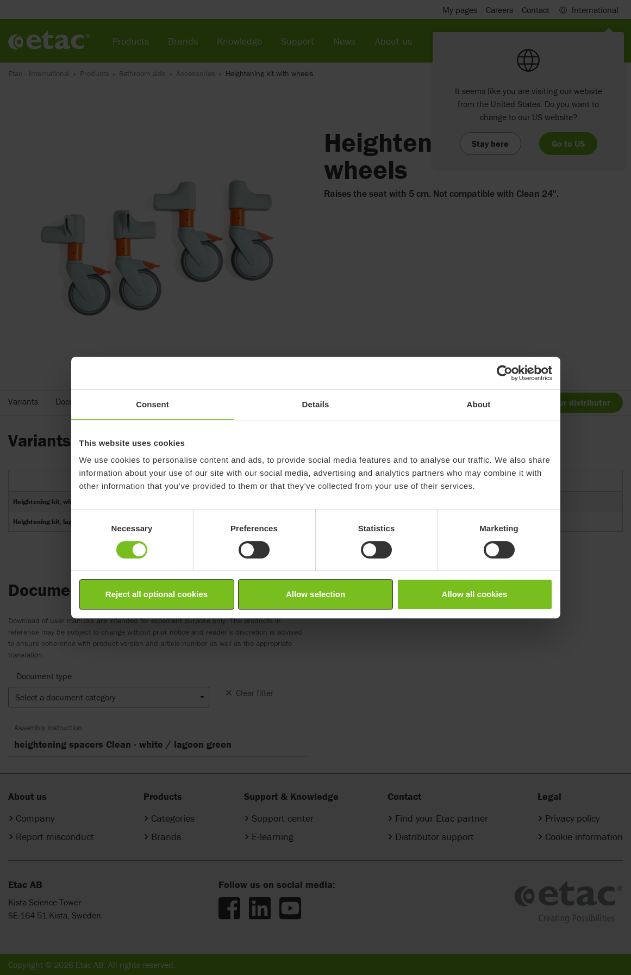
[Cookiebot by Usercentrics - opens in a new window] (504, 373)
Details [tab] (315, 404)
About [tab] (479, 404)
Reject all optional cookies (156, 594)
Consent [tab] (152, 404)
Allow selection (315, 594)
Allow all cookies (475, 594)
